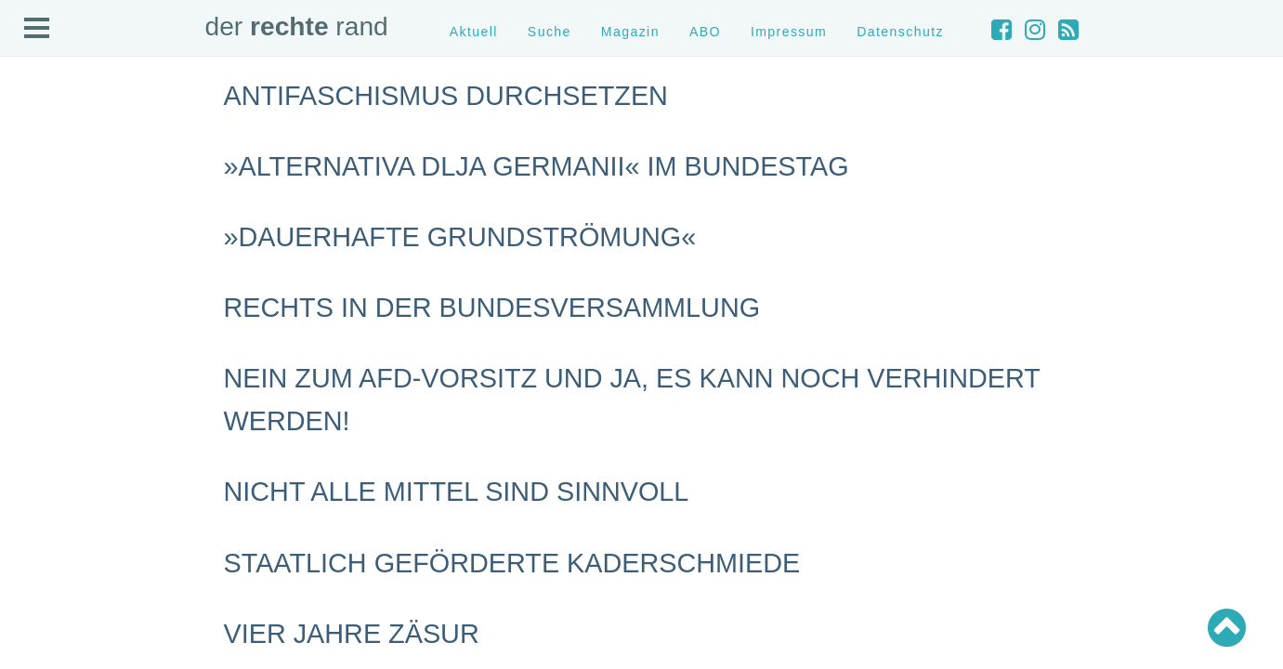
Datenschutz (900, 31)
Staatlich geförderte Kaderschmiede (512, 563)
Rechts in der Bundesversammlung (492, 307)
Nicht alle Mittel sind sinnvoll (456, 491)
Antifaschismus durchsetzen (446, 96)
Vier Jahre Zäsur (351, 634)
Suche (549, 31)
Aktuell (474, 31)
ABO (705, 31)
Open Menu (37, 28)
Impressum (789, 31)
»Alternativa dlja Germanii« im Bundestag (536, 166)
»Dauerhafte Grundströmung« (460, 237)
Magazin (630, 31)
